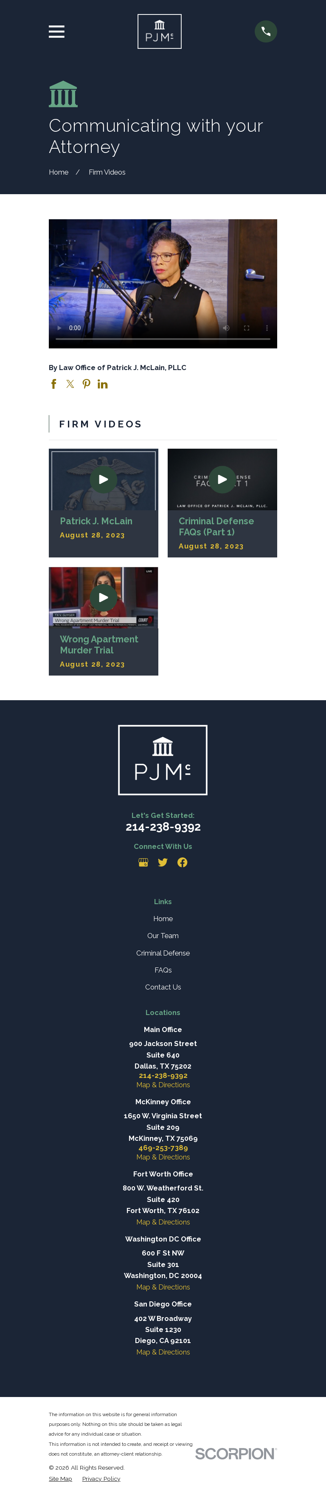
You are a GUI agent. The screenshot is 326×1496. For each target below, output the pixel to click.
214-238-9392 (163, 826)
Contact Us (163, 987)
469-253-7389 (163, 1147)
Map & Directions (163, 1084)
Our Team (163, 935)
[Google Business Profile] (143, 862)
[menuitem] (60, 1478)
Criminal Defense (163, 953)
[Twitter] (163, 862)
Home (163, 918)
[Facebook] (182, 862)
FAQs (163, 970)
